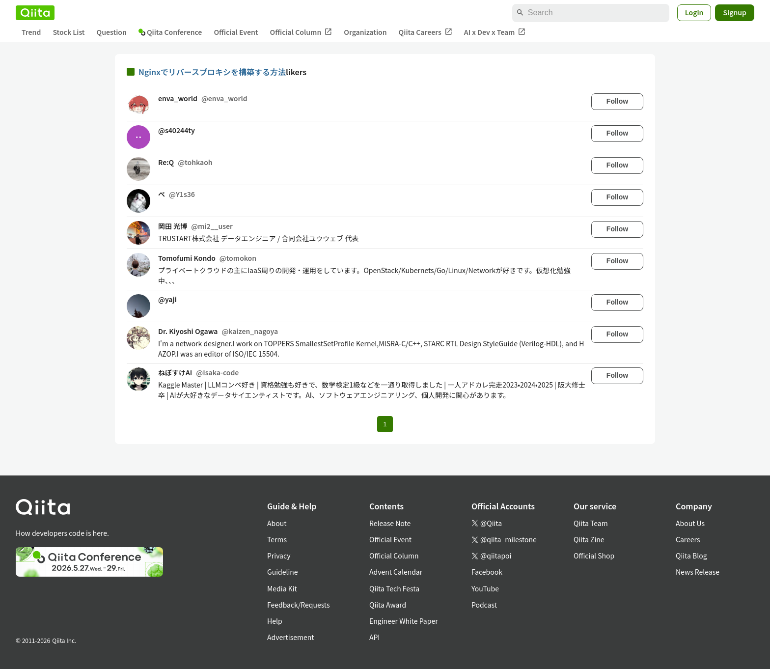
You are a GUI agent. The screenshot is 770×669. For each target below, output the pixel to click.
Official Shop (594, 555)
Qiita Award (387, 605)
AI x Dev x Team (495, 32)
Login (694, 12)
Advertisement (290, 637)
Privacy (278, 555)
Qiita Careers (425, 32)
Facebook (486, 572)
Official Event (236, 32)
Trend (31, 32)
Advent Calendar (395, 572)
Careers (688, 539)
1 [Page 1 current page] (384, 424)
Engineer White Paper (403, 621)
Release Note (390, 523)
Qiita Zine (589, 539)
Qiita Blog (691, 555)
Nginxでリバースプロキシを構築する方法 (212, 72)
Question (112, 32)
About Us (690, 523)
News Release (697, 572)
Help (274, 621)
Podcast (484, 605)
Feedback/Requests (298, 605)
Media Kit (282, 588)
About (276, 523)
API (374, 637)
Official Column (301, 32)
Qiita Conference (170, 32)
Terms (277, 539)
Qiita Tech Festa (394, 588)
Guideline (282, 572)
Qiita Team (591, 523)
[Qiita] (35, 12)
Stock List (68, 32)
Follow (617, 101)
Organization (365, 32)
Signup (734, 12)
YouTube (485, 588)
